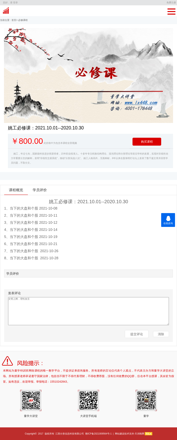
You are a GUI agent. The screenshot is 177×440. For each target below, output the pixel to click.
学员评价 (40, 190)
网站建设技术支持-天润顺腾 (129, 433)
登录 (15, 2)
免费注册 (171, 2)
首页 (13, 20)
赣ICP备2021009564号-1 (98, 433)
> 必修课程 (22, 20)
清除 (161, 334)
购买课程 (147, 141)
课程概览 (16, 190)
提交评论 (136, 334)
